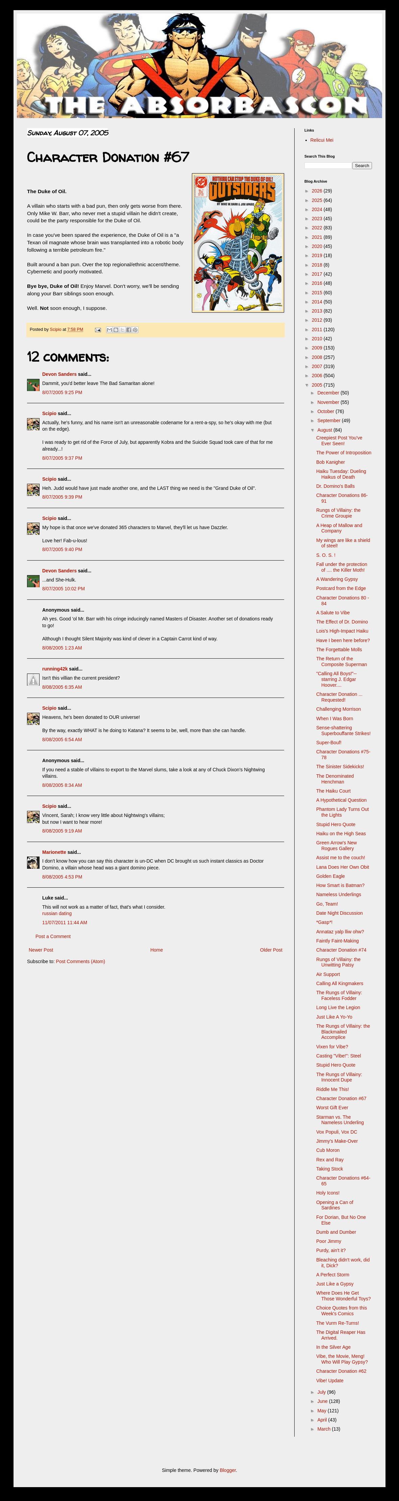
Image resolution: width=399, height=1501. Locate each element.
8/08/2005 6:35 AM (62, 687)
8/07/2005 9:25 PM (62, 392)
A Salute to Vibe (333, 612)
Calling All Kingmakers (339, 983)
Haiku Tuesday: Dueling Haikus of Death (341, 474)
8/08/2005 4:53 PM (62, 877)
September (329, 420)
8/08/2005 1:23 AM (62, 648)
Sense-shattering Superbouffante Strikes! (343, 730)
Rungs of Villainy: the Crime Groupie (338, 513)
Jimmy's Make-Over (337, 1141)
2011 (318, 329)
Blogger (227, 1470)
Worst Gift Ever (332, 1107)
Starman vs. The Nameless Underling (340, 1119)
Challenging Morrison (338, 709)
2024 (318, 209)
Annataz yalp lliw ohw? (340, 931)
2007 (318, 366)
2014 (318, 301)
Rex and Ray (330, 1159)
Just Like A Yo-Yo (334, 1017)
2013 (318, 311)
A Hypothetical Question (341, 800)
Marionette (54, 852)
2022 (318, 227)
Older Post (271, 950)
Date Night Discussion (339, 913)
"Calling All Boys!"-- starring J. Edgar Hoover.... (336, 679)
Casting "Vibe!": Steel (338, 1056)
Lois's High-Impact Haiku (342, 631)
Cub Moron (328, 1150)
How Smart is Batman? (340, 885)
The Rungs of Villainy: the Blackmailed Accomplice (343, 1031)
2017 (318, 274)
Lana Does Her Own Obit (342, 867)
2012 (318, 320)
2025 (318, 200)
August (325, 430)
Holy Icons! (328, 1193)
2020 (318, 246)
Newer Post (41, 950)
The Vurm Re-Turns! (337, 1323)
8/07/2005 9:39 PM (62, 497)
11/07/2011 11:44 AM (64, 922)
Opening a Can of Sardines (334, 1205)
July (322, 1392)
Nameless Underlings (338, 894)
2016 (318, 283)
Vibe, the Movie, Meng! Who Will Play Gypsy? (342, 1359)
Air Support (328, 974)
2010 (318, 338)
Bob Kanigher (330, 462)
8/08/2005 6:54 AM (62, 739)
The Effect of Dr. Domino (342, 621)
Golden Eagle (330, 876)
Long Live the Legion (338, 1007)
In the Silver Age (333, 1347)
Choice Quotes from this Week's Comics (341, 1310)
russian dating (57, 913)
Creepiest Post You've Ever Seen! (339, 440)
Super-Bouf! (329, 742)
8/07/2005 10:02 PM (63, 588)
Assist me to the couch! (340, 857)
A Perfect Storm (332, 1274)
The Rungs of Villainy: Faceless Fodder (339, 995)
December (328, 392)
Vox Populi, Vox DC (336, 1132)
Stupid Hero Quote (335, 824)
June (323, 1401)
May (322, 1410)
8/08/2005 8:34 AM (62, 785)
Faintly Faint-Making (337, 940)
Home (156, 950)
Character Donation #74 (341, 950)
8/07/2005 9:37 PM (62, 458)
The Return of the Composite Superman (341, 661)
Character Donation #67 (341, 1098)
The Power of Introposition (343, 452)
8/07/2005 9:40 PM (62, 549)
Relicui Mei (321, 140)
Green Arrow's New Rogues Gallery (336, 845)
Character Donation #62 (341, 1371)
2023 (318, 218)
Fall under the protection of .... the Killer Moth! (341, 567)
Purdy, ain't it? (331, 1250)
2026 (318, 191)
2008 (318, 357)
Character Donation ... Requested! (339, 697)
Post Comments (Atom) (80, 961)
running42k (55, 669)
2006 (318, 375)
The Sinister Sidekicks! (340, 766)
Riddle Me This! (332, 1089)
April (322, 1420)
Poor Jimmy (328, 1241)
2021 (318, 237)
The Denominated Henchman (335, 778)
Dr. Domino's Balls (335, 486)
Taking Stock (329, 1169)
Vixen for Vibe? (332, 1046)
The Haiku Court (333, 791)
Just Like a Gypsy (335, 1284)
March (324, 1429)
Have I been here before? (343, 640)
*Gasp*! (324, 922)
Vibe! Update (330, 1380)
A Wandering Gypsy (337, 579)
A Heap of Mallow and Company (339, 528)
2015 (318, 292)
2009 (318, 347)
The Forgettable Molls (339, 649)
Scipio (49, 413)
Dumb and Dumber (336, 1232)
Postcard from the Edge (341, 588)
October (326, 411)
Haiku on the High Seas (341, 833)
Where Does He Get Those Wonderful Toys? (343, 1295)
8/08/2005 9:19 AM (62, 831)
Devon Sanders (59, 374)
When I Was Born (334, 718)
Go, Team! (327, 904)
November (328, 402)
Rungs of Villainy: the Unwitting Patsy (338, 962)
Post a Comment (53, 936)
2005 (318, 385)
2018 (318, 265)
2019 (318, 255)
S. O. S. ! (325, 555)
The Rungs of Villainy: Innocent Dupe (339, 1077)
